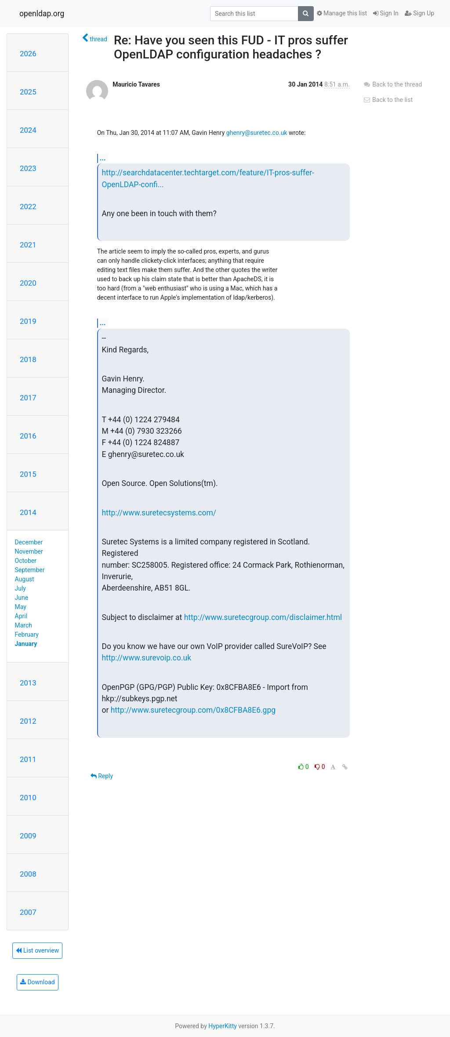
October (25, 560)
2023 (28, 168)
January (26, 643)
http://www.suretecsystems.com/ (159, 512)
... (103, 158)
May (20, 606)
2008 (28, 874)
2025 (28, 91)
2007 (28, 912)
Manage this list (342, 13)
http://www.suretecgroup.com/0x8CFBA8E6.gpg (193, 710)
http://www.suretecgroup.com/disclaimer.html (263, 617)
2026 (28, 53)
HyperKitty (222, 1026)
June (22, 597)
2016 (28, 435)
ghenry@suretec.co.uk (256, 132)
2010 (28, 797)
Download (37, 982)
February (27, 634)
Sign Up (419, 13)
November (29, 551)
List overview (37, 950)
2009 (28, 835)
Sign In (386, 13)
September (30, 569)
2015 (28, 474)
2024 (28, 130)
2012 (28, 721)
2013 (28, 682)
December (29, 542)
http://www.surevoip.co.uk (146, 657)
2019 (28, 321)
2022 (28, 206)
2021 (28, 244)
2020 (28, 283)
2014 (28, 512)
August (24, 579)
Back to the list (388, 99)
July (20, 588)
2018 (28, 359)
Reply (102, 776)
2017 (28, 397)
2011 (28, 759)
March (24, 625)
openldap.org (41, 13)
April (21, 616)
